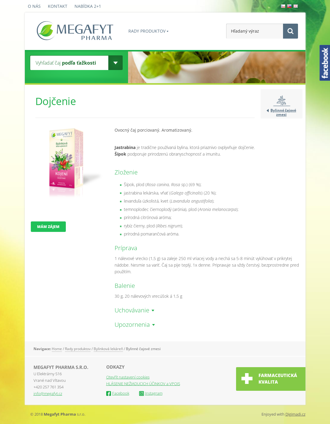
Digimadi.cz (295, 414)
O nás (34, 6)
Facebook (117, 393)
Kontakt (57, 6)
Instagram (150, 393)
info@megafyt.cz (48, 393)
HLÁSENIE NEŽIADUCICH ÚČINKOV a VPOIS (143, 383)
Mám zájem (48, 226)
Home (57, 348)
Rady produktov (146, 31)
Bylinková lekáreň (108, 348)
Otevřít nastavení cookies (128, 377)
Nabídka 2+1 (87, 6)
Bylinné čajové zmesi (283, 112)
